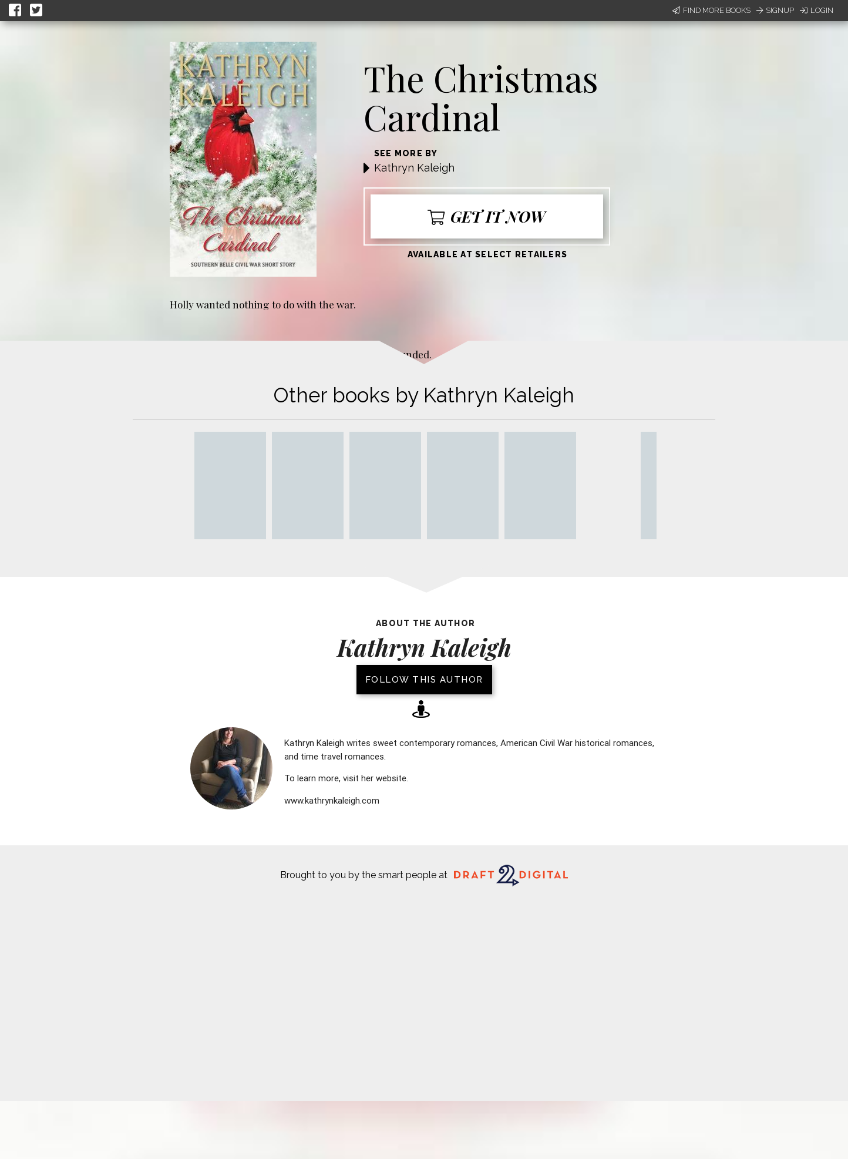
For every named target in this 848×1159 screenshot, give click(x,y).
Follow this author (424, 679)
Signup (775, 10)
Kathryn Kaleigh (414, 168)
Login (816, 10)
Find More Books (711, 10)
